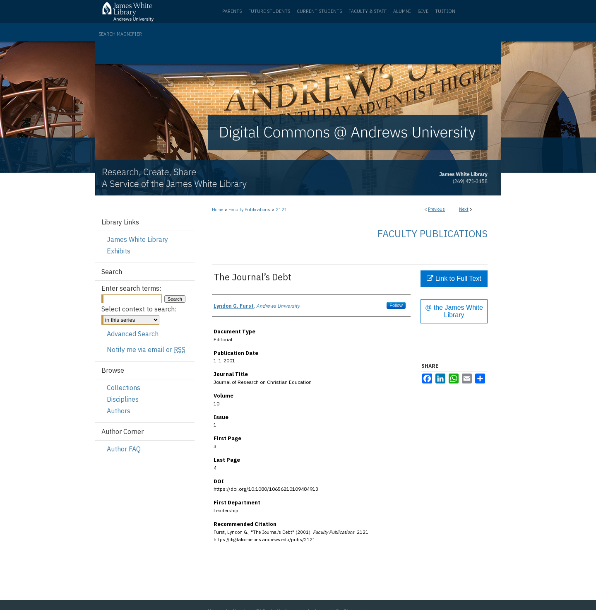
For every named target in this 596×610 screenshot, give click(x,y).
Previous (436, 209)
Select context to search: (138, 309)
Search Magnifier (120, 34)
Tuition (445, 11)
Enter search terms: (131, 288)
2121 (281, 209)
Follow (396, 305)
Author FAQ (124, 449)
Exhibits (118, 251)
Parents (232, 11)
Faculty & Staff (367, 11)
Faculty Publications (249, 209)
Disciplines (123, 399)
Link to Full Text (454, 278)
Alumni (402, 11)
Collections (123, 387)
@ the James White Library (454, 311)
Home (217, 209)
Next (464, 209)
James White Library (137, 239)
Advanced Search (133, 334)
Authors (118, 411)
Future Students (269, 11)
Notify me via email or (146, 349)
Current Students (319, 11)
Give (423, 11)
